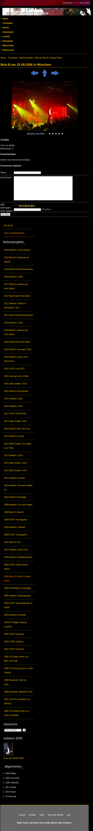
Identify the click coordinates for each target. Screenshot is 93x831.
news (41, 815)
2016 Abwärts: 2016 (13, 323)
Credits (6, 36)
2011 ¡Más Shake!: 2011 (15, 470)
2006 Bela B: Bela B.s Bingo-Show (17, 578)
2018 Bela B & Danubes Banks (18, 269)
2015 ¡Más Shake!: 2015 (15, 384)
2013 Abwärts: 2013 (13, 455)
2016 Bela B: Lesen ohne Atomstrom (16, 359)
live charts (85, 3)
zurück (22, 815)
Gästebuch (8, 32)
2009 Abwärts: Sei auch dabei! (18, 505)
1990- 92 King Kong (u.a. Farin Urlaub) (18, 670)
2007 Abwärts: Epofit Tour (16, 550)
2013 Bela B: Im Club (14, 436)
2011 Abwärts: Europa (14, 478)
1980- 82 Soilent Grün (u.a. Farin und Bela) (16, 713)
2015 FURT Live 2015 (14, 369)
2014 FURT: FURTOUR (15, 414)
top (68, 815)
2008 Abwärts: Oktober (14, 527)
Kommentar (6, 177)
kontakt (32, 815)
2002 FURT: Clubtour (14, 641)
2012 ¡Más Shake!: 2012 (15, 463)
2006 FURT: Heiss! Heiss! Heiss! (16, 567)
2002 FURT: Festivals (14, 649)
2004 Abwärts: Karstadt (15, 615)
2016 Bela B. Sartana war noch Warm (16, 332)
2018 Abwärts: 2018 (13, 277)
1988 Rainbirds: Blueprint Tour (18, 692)
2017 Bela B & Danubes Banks (18, 315)
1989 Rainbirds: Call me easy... (15, 682)
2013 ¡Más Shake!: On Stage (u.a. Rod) (17, 446)
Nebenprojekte (26, 58)
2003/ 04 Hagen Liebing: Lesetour (15, 624)
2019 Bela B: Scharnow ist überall (16, 259)
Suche (5, 27)
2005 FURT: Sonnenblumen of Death (18, 605)
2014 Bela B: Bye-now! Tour (17, 429)
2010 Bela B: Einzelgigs (15, 497)
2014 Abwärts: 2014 (13, 406)
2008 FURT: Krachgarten (15, 535)
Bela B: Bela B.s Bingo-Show (48, 58)
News (5, 19)
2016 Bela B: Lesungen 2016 (17, 349)
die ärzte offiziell (55, 815)
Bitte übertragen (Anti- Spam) (6, 207)
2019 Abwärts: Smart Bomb (17, 250)
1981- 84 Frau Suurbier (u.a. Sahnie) (17, 701)
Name (3, 172)
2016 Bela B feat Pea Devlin (17, 342)
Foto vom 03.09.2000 (14, 758)
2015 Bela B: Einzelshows (16, 391)
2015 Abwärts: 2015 (13, 399)
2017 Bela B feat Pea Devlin (17, 296)
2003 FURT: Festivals (14, 634)
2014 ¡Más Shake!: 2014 (15, 421)
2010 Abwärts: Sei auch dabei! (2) (18, 487)
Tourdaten (7, 23)
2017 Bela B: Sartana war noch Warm (16, 286)
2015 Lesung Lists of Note (16, 376)
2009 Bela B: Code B (14, 512)
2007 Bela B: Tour (12, 542)
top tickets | (68, 3)
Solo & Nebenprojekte (14, 233)
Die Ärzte (8, 225)
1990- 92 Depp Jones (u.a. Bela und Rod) (16, 658)
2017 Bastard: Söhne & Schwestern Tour (15, 305)
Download (7, 41)
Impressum (8, 50)
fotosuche (10, 724)
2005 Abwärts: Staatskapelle (17, 596)
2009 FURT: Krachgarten (15, 520)
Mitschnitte (8, 45)
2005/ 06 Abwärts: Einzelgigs (17, 588)
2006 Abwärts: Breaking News (18, 557)
